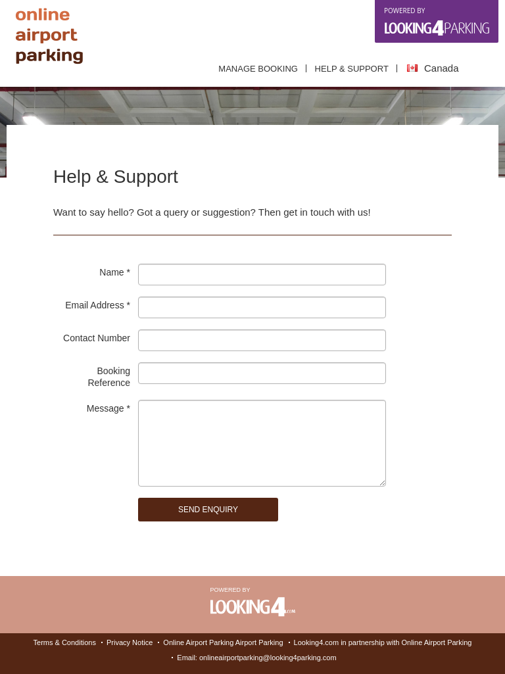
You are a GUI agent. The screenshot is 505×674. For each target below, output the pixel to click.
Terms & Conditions (65, 642)
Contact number (96, 338)
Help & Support (352, 69)
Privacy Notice (130, 642)
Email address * (97, 305)
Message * (108, 408)
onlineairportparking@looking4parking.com (268, 658)
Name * (114, 272)
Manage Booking (258, 69)
